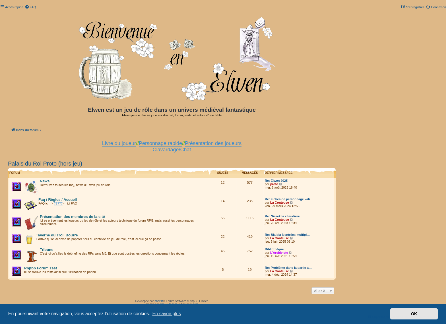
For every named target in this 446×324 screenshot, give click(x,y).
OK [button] (414, 313)
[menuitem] (30, 7)
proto (274, 184)
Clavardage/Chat (171, 149)
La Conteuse (279, 202)
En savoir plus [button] (166, 313)
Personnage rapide (160, 143)
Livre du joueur (119, 143)
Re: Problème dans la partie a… (288, 267)
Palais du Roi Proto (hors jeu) (45, 163)
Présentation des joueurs (213, 143)
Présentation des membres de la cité (72, 216)
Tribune (46, 249)
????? (58, 203)
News (44, 181)
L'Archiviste (279, 252)
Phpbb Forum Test (40, 268)
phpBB (158, 301)
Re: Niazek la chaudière (282, 216)
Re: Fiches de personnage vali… (289, 199)
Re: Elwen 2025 (276, 180)
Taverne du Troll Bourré (57, 235)
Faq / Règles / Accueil (57, 199)
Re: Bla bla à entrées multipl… (287, 234)
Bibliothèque (274, 249)
